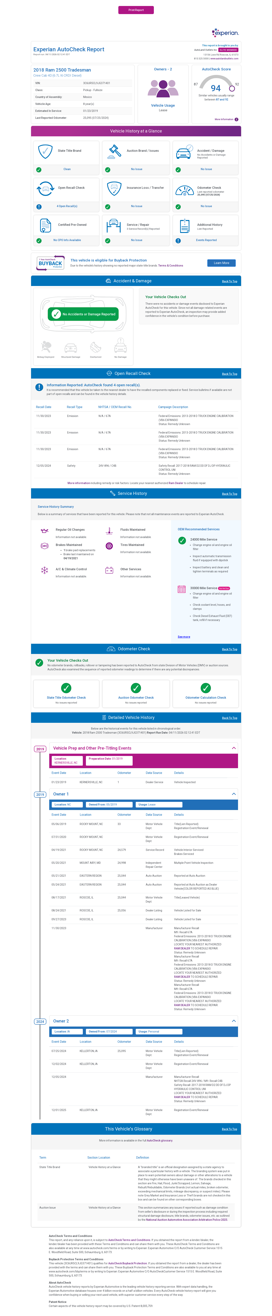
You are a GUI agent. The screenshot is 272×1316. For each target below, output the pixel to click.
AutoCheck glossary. (160, 1140)
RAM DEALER (182, 948)
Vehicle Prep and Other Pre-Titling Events (92, 748)
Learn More (221, 263)
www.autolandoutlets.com (224, 58)
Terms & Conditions (170, 265)
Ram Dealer (176, 483)
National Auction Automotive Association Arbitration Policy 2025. (187, 1219)
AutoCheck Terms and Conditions (129, 1240)
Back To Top (229, 281)
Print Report (136, 10)
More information (79, 483)
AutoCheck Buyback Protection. (128, 1263)
